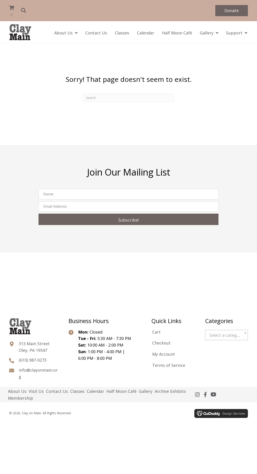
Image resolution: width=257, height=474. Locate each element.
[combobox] (226, 335)
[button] (231, 10)
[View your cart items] (14, 11)
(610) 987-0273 (32, 360)
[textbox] (227, 335)
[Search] (128, 98)
